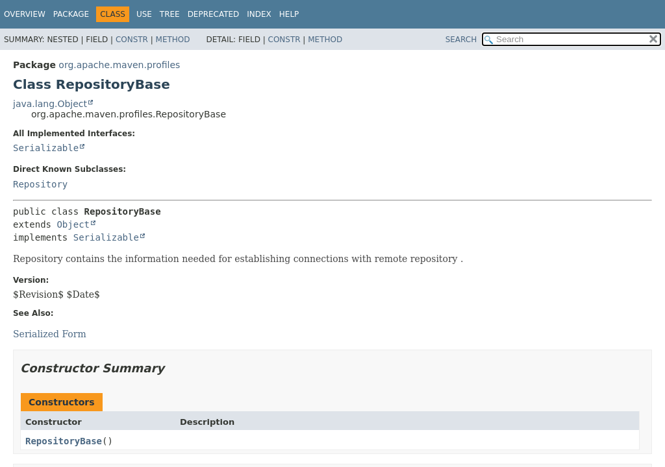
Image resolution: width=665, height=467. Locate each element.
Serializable (46, 148)
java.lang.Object (50, 104)
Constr (132, 39)
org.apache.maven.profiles (119, 65)
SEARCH (461, 39)
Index (259, 14)
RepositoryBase (63, 441)
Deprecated (214, 14)
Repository (40, 184)
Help (289, 14)
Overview (24, 14)
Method (173, 39)
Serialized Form (49, 334)
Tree (170, 14)
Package (71, 14)
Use (144, 14)
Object (73, 224)
